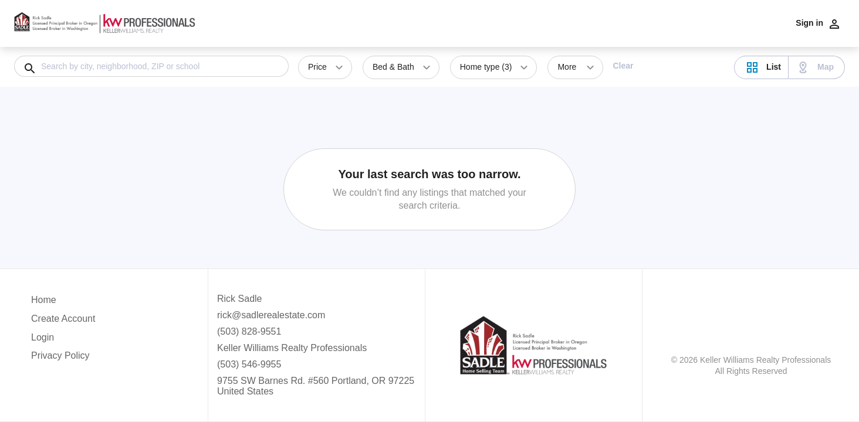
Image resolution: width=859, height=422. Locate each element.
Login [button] (42, 337)
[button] (63, 340)
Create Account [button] (63, 319)
